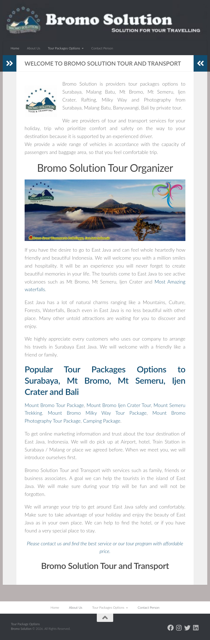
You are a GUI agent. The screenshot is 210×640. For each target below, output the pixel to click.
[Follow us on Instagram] (179, 628)
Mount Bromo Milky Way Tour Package (97, 413)
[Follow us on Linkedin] (196, 628)
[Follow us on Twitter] (187, 628)
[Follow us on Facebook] (170, 628)
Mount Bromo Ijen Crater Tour (118, 405)
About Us (33, 48)
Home (15, 48)
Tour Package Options (25, 624)
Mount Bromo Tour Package (54, 405)
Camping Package (101, 421)
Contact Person (102, 48)
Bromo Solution (21, 628)
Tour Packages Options (64, 48)
